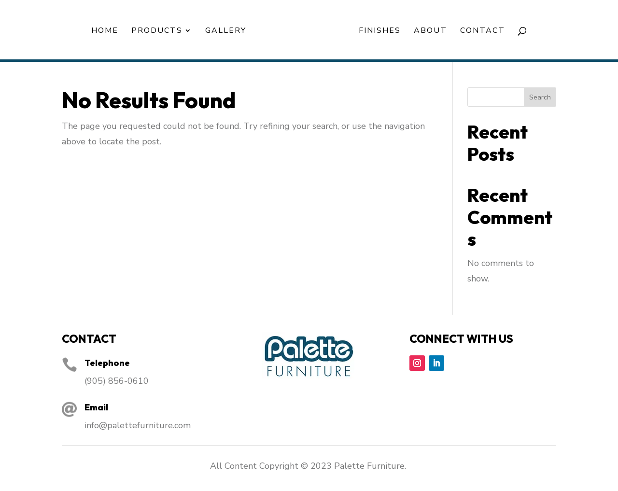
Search (540, 97)
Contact (482, 31)
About (430, 31)
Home (104, 31)
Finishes (380, 31)
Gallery (225, 31)
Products (157, 31)
